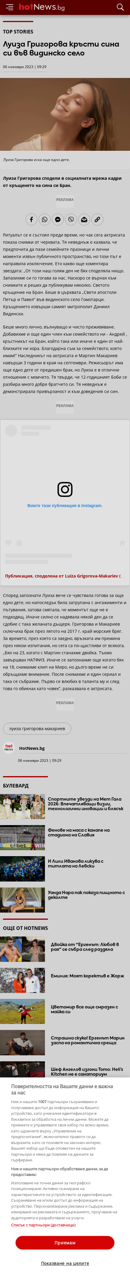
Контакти (11, 1235)
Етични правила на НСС (24, 1240)
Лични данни (63, 1240)
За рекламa (35, 1235)
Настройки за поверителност (29, 1246)
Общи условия (62, 1235)
